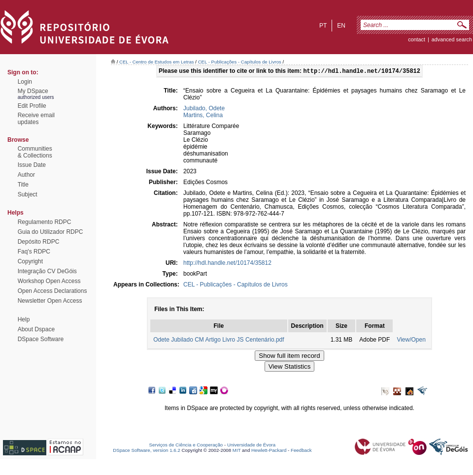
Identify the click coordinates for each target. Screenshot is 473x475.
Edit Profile (32, 105)
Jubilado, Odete (204, 109)
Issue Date (32, 164)
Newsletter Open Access (50, 300)
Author (26, 174)
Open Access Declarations (52, 290)
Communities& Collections (35, 152)
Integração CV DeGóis (47, 271)
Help (24, 319)
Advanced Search (452, 39)
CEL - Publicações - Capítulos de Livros (239, 61)
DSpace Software (41, 339)
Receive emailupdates (36, 119)
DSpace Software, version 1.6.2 (146, 451)
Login (25, 81)
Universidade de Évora (251, 445)
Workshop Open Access (49, 281)
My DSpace (33, 91)
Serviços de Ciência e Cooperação (186, 445)
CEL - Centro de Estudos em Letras (156, 61)
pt (323, 25)
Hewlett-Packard (268, 451)
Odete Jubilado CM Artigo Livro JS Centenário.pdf (218, 340)
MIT (237, 451)
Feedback (301, 451)
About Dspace (36, 329)
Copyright (30, 261)
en (341, 25)
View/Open (411, 340)
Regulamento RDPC (44, 222)
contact (416, 39)
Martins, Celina (203, 116)
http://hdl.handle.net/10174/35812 (227, 263)
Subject (27, 194)
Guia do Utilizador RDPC (50, 231)
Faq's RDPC (34, 251)
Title (23, 184)
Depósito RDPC (39, 241)
